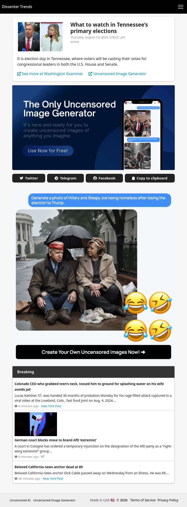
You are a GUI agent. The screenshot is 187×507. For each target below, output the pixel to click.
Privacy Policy (168, 500)
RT (43, 456)
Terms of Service (143, 500)
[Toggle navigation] (180, 6)
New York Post (51, 406)
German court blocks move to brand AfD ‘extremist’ (56, 440)
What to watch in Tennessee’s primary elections (109, 28)
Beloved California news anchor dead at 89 (49, 467)
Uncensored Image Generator (54, 500)
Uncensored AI (20, 500)
